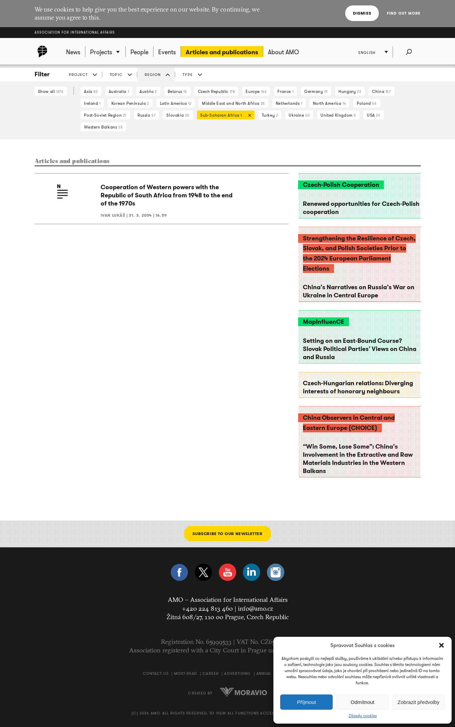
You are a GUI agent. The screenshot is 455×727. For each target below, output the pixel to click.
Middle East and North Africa (233, 103)
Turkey (270, 115)
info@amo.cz (255, 608)
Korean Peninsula (130, 103)
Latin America (175, 103)
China (381, 91)
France (285, 91)
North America (329, 103)
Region (153, 74)
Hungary (349, 91)
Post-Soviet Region (105, 115)
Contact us (156, 673)
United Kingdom (338, 115)
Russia (147, 115)
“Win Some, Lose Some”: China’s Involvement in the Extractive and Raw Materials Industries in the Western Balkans (358, 458)
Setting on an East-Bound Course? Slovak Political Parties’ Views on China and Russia (359, 348)
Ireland (92, 103)
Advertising (237, 673)
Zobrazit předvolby (418, 702)
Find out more (403, 13)
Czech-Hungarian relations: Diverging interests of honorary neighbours (358, 387)
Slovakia (177, 115)
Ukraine (299, 115)
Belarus (177, 91)
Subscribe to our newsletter (227, 533)
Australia (119, 91)
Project (78, 74)
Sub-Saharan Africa (224, 115)
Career (211, 673)
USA (373, 115)
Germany (316, 91)
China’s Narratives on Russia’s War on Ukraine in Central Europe (358, 291)
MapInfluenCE (323, 321)
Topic (116, 74)
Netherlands (289, 103)
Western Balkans (103, 127)
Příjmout (306, 702)
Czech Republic (216, 91)
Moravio (243, 692)
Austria (148, 91)
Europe (256, 91)
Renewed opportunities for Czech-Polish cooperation (361, 207)
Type (187, 74)
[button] (441, 645)
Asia (91, 91)
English (367, 52)
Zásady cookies (363, 716)
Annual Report (272, 673)
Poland (366, 103)
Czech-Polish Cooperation (341, 184)
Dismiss (362, 13)
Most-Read (185, 673)
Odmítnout (362, 702)
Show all (51, 91)
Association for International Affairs (75, 32)
